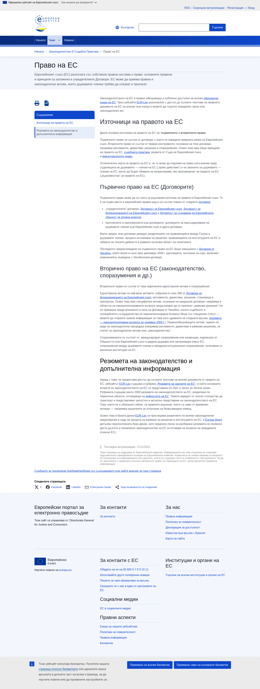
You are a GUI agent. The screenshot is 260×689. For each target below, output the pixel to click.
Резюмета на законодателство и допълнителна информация (57, 132)
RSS (187, 8)
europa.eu (65, 570)
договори (204, 202)
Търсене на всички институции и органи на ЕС (195, 575)
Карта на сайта (175, 538)
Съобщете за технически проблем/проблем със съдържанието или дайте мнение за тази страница (98, 470)
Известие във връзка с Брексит (186, 533)
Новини (69, 40)
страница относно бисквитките (58, 669)
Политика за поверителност (183, 521)
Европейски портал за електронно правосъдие (62, 510)
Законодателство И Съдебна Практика (74, 51)
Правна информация (179, 516)
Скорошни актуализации (208, 8)
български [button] (124, 27)
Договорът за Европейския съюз (161, 208)
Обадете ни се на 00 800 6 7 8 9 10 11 (124, 569)
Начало (41, 40)
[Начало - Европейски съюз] (50, 561)
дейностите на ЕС (157, 396)
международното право (117, 156)
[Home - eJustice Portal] (47, 23)
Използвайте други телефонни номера (125, 575)
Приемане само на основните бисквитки (202, 664)
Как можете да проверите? (79, 2)
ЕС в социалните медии (115, 608)
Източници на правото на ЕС (55, 122)
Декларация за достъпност (183, 527)
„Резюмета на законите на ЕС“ (176, 383)
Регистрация (235, 7)
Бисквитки (106, 643)
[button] (39, 487)
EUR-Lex (142, 102)
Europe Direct (213, 419)
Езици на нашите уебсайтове (118, 626)
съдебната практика (137, 152)
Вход (251, 7)
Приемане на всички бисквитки (150, 664)
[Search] (217, 27)
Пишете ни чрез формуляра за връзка (124, 580)
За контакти (107, 516)
